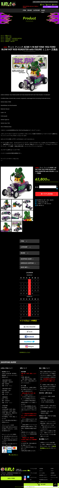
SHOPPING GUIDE (44, 2)
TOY (10, 37)
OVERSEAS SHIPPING (53, 2)
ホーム (2, 35)
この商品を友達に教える (42, 202)
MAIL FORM (11, 478)
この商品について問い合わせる (44, 203)
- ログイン (41, 470)
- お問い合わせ (53, 475)
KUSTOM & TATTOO (17, 38)
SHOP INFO (24, 267)
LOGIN (42, 4)
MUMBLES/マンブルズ (25, 352)
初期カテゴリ (8, 35)
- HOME (51, 468)
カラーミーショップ (18, 486)
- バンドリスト (33, 481)
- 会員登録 (41, 468)
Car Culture (15, 40)
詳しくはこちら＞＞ (13, 454)
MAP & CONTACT (36, 2)
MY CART (48, 4)
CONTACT (54, 4)
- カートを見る (42, 473)
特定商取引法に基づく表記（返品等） (45, 200)
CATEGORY (36, 10)
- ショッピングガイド (43, 477)
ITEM (24, 10)
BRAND (29, 10)
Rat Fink (12, 41)
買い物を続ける (40, 205)
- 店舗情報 (52, 473)
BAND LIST (43, 11)
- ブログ (51, 470)
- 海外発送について (43, 475)
